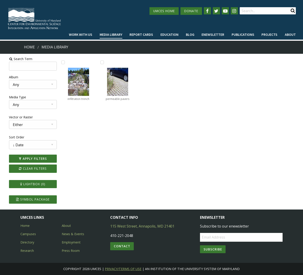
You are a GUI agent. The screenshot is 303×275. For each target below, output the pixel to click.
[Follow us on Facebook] (207, 10)
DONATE (191, 11)
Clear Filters (28, 168)
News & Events (73, 234)
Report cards (141, 34)
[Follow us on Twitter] (216, 10)
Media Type (11, 97)
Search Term (14, 59)
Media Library (111, 34)
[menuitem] (80, 34)
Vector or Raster (15, 117)
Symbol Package (27, 199)
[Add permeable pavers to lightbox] (99, 62)
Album (7, 77)
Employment (71, 242)
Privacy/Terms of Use (123, 269)
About (290, 34)
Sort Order (10, 137)
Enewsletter (213, 34)
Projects (269, 34)
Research (27, 250)
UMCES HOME (164, 11)
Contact (122, 246)
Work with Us (80, 34)
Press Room (71, 250)
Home (29, 47)
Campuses (28, 234)
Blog (190, 34)
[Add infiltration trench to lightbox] (59, 62)
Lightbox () (27, 184)
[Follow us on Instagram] (234, 10)
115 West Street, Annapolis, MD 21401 (142, 226)
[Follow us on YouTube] (225, 10)
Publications (243, 34)
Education (169, 34)
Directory (27, 242)
